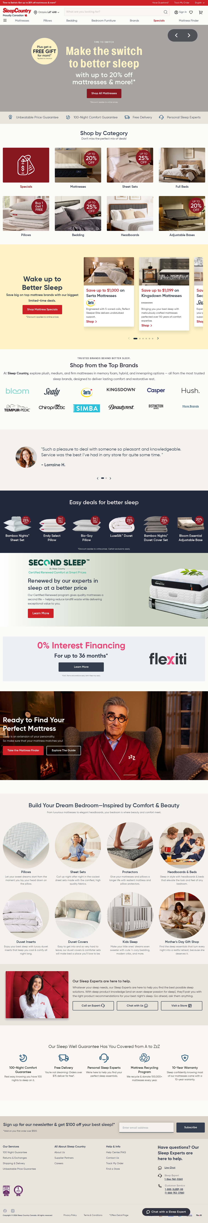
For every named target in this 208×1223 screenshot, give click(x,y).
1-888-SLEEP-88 (174, 1189)
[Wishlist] (191, 12)
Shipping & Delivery (14, 1163)
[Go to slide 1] (135, 338)
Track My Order (114, 1163)
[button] (176, 35)
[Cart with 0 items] (201, 12)
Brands (134, 20)
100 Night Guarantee (15, 1152)
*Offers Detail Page (118, 1215)
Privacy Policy (70, 1215)
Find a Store (113, 1169)
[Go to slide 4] (146, 338)
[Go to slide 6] (152, 338)
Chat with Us (137, 1006)
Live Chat (170, 1167)
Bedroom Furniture (104, 20)
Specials (159, 20)
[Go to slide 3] (143, 338)
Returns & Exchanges (15, 1158)
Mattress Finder (189, 20)
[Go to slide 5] (149, 338)
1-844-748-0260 (174, 1179)
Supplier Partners (63, 1158)
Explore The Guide (64, 750)
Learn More (40, 613)
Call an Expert (93, 1006)
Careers (58, 1163)
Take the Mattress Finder (23, 750)
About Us (59, 1152)
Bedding (71, 20)
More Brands (190, 406)
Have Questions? (160, 3)
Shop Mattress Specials (42, 309)
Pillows (47, 20)
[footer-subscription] (190, 1128)
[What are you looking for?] (166, 12)
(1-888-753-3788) (174, 1193)
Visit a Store (181, 1006)
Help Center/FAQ (116, 1152)
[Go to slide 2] (140, 338)
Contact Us (112, 1158)
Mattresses (22, 20)
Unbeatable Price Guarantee (19, 1169)
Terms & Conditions (93, 1215)
